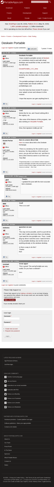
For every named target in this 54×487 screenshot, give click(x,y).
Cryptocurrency (46, 481)
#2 (51, 108)
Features (27, 8)
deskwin (46, 58)
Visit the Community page (13, 377)
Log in (4, 48)
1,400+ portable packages (19, 26)
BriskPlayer (13, 24)
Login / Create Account (45, 18)
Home (3, 36)
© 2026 (5, 477)
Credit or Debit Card (17, 481)
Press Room (8, 446)
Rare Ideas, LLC (17, 479)
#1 (51, 53)
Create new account (11, 329)
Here (20, 142)
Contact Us (7, 461)
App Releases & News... (11, 361)
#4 (51, 176)
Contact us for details (10, 427)
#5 (51, 200)
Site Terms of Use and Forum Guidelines (38, 477)
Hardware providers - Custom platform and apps (18, 419)
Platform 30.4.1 (33, 24)
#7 (51, 261)
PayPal (25, 481)
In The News (8, 450)
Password (7, 322)
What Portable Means (10, 457)
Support (44, 13)
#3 (51, 137)
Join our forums (10, 381)
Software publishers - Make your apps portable (17, 423)
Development (27, 13)
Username (7, 316)
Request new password (12, 331)
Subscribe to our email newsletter (15, 386)
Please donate (38, 29)
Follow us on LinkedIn (12, 403)
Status (6, 465)
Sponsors (7, 454)
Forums (9, 13)
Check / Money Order (34, 481)
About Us (7, 439)
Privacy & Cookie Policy (17, 477)
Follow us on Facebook (12, 398)
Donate (27, 18)
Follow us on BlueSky (12, 394)
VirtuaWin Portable (36, 122)
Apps (45, 8)
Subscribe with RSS (11, 390)
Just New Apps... (9, 364)
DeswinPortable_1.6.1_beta (28, 69)
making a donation (26, 293)
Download (9, 8)
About (9, 18)
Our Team (7, 443)
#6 (51, 224)
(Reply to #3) (23, 176)
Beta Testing (32, 36)
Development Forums (20, 36)
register (10, 48)
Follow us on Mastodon (12, 407)
